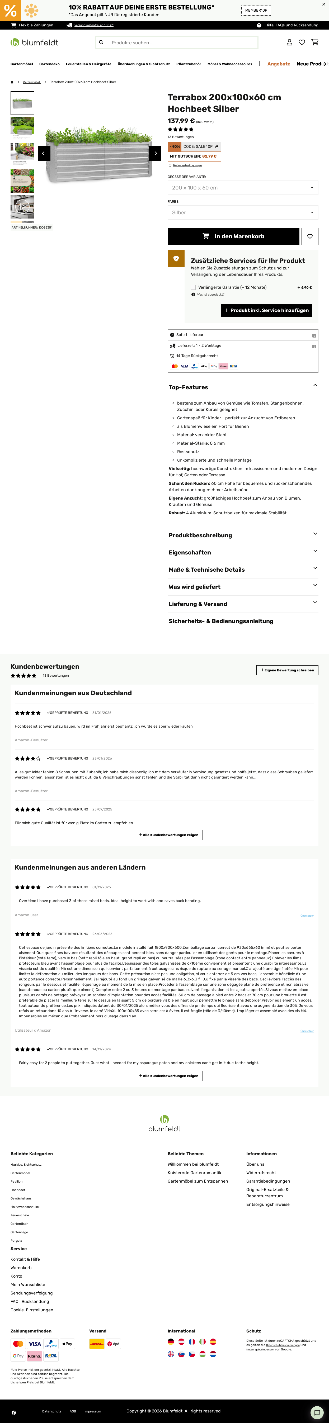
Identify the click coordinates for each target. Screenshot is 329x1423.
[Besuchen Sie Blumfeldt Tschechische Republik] (192, 1354)
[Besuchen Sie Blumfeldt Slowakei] (181, 1354)
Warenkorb (21, 1267)
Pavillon (18, 1181)
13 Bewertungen (181, 137)
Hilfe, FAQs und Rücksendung (291, 25)
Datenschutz (55, 1411)
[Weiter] (325, 64)
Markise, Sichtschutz (31, 1164)
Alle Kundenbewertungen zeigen (170, 834)
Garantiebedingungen (268, 1181)
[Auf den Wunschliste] (310, 236)
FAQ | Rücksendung (30, 1301)
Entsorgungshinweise (268, 1204)
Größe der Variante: (187, 177)
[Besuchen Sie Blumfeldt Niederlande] (213, 1354)
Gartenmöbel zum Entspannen (198, 1181)
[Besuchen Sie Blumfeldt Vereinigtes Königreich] (171, 1354)
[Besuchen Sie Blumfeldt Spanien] (213, 1342)
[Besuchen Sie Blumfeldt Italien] (202, 1342)
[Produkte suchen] (176, 42)
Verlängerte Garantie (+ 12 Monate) (232, 287)
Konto (16, 1276)
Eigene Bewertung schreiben (277, 670)
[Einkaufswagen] (314, 42)
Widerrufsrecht (261, 1172)
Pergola (18, 1240)
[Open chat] (317, 1412)
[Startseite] (17, 82)
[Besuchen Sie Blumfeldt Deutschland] (171, 1342)
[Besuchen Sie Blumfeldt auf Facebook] (14, 1413)
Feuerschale (23, 1215)
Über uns (255, 1164)
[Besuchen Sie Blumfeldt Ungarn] (202, 1354)
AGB (80, 1411)
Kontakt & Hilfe (25, 1259)
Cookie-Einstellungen (32, 1310)
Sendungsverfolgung (32, 1293)
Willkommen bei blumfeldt (193, 1164)
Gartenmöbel (34, 82)
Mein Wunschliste (28, 1284)
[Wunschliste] (302, 42)
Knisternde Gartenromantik (194, 1172)
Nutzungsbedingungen (263, 1349)
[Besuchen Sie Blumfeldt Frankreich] (192, 1342)
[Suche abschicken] (101, 42)
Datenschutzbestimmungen (286, 1345)
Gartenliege (22, 1232)
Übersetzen (303, 918)
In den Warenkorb (234, 236)
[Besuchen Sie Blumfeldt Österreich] (181, 1342)
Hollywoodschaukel (30, 1206)
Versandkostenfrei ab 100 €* (99, 25)
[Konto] (289, 42)
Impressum (104, 1411)
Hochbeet (20, 1189)
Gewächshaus (25, 1198)
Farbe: (173, 202)
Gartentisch (22, 1223)
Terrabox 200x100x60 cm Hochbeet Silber (88, 82)
